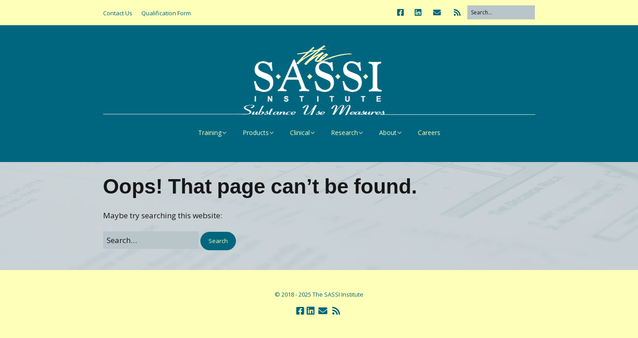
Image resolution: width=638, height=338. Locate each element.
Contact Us (117, 13)
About (388, 132)
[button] (218, 241)
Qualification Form (166, 13)
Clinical (300, 132)
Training (210, 132)
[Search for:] (501, 12)
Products (256, 132)
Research (344, 132)
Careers (429, 132)
